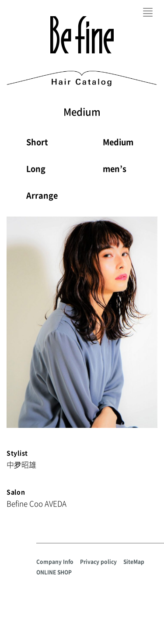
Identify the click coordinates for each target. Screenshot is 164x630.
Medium (118, 142)
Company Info (54, 562)
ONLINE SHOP (54, 572)
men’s (114, 169)
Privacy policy (98, 562)
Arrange (42, 195)
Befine (82, 34)
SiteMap (133, 562)
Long (35, 169)
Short (37, 142)
